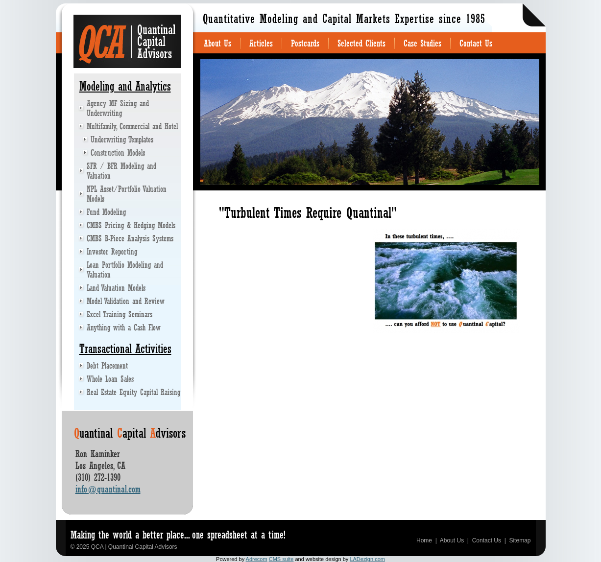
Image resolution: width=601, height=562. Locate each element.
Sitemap (519, 540)
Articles (261, 43)
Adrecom (256, 559)
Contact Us (475, 43)
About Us (217, 43)
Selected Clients (361, 43)
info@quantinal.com (108, 489)
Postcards (305, 43)
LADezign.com (367, 559)
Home (424, 540)
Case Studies (422, 43)
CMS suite (281, 559)
